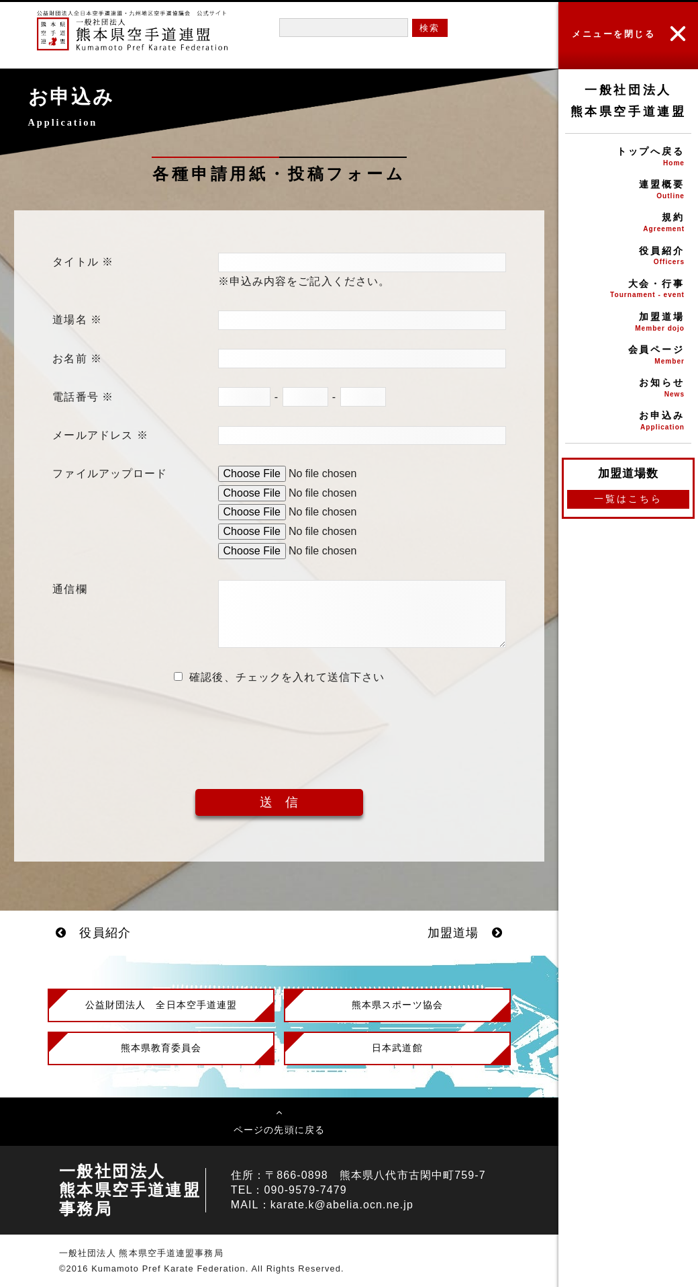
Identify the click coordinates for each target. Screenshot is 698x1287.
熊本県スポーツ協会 (397, 1004)
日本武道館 (397, 1047)
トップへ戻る (628, 157)
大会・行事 (628, 290)
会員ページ (628, 356)
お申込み (628, 421)
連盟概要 (628, 190)
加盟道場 (628, 323)
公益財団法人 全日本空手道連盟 (161, 1004)
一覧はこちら (628, 498)
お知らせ (628, 389)
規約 (628, 223)
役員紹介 (628, 257)
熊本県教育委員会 (161, 1047)
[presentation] (279, 726)
